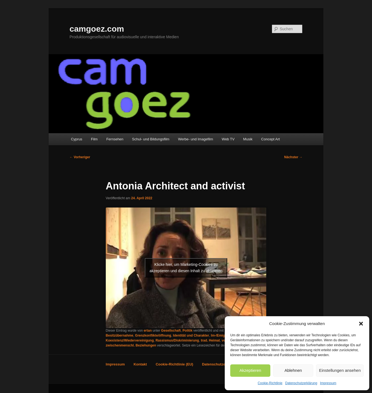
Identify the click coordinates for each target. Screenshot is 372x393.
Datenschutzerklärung (301, 383)
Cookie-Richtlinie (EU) (174, 364)
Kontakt (140, 364)
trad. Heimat (210, 340)
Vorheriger (80, 157)
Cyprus (76, 139)
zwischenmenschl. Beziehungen (131, 345)
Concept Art (270, 139)
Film (94, 139)
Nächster (293, 157)
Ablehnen (293, 370)
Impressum (328, 383)
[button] (361, 323)
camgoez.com (97, 28)
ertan (148, 330)
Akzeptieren (250, 370)
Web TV (228, 139)
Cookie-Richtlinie (270, 383)
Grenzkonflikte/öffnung (153, 335)
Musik (247, 139)
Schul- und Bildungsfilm (151, 139)
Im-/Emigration (222, 335)
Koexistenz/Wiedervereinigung (130, 340)
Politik (187, 330)
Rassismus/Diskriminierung (177, 340)
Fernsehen (114, 139)
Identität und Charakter (191, 335)
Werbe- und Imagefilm (195, 139)
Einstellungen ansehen (340, 370)
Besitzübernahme (119, 335)
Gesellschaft (171, 330)
